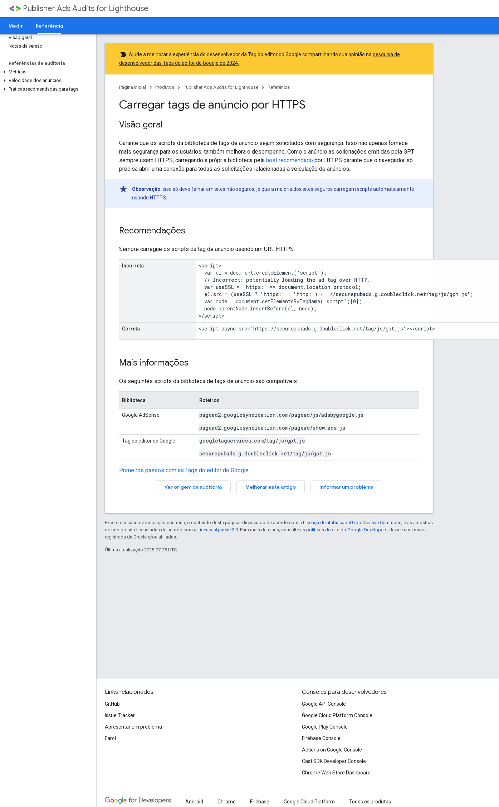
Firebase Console (321, 738)
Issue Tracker (120, 715)
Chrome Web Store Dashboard (336, 772)
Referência (279, 87)
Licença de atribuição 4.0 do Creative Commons (352, 522)
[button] (46, 72)
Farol (110, 738)
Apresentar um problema (133, 727)
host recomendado (289, 160)
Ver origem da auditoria (193, 487)
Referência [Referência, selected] (49, 26)
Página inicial (132, 87)
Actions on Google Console (332, 750)
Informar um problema (346, 487)
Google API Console (324, 704)
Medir (16, 26)
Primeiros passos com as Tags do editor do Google (184, 470)
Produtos (164, 87)
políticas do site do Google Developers (346, 529)
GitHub (112, 704)
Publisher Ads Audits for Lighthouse (85, 8)
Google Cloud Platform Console (337, 715)
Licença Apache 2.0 (217, 529)
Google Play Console (325, 727)
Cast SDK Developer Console (334, 761)
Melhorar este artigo (270, 487)
